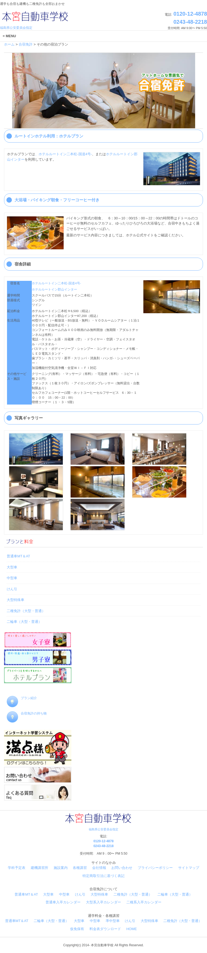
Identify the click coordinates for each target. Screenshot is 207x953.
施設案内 (61, 868)
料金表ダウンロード (105, 929)
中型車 (12, 578)
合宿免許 (26, 44)
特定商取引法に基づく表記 (103, 876)
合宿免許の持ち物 (27, 713)
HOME (131, 929)
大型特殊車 (15, 600)
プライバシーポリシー (155, 868)
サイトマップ (188, 868)
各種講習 (80, 868)
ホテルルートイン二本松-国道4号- (56, 283)
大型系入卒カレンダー (103, 902)
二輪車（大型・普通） (24, 622)
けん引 (12, 589)
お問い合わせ (121, 868)
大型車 (12, 567)
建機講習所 (39, 868)
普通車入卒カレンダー (63, 902)
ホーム (9, 44)
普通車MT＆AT (18, 556)
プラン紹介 (22, 698)
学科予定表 (16, 868)
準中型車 (113, 921)
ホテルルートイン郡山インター (54, 289)
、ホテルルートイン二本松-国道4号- (63, 154)
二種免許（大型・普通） (26, 611)
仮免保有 (77, 929)
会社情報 (99, 868)
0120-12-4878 (189, 14)
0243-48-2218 (190, 22)
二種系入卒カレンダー (143, 902)
